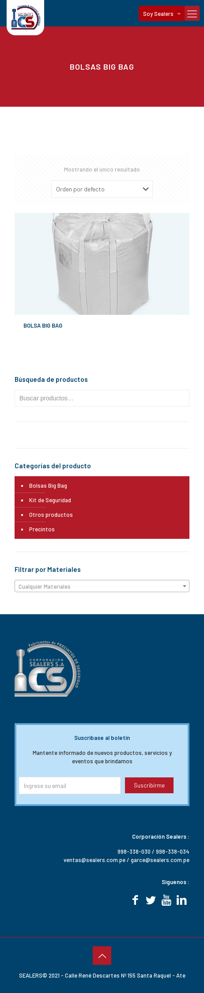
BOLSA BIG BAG (42, 325)
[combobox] (102, 586)
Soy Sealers (162, 13)
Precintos (42, 529)
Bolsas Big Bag (48, 485)
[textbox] (102, 586)
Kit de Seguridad (50, 500)
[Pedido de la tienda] (102, 189)
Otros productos (51, 514)
